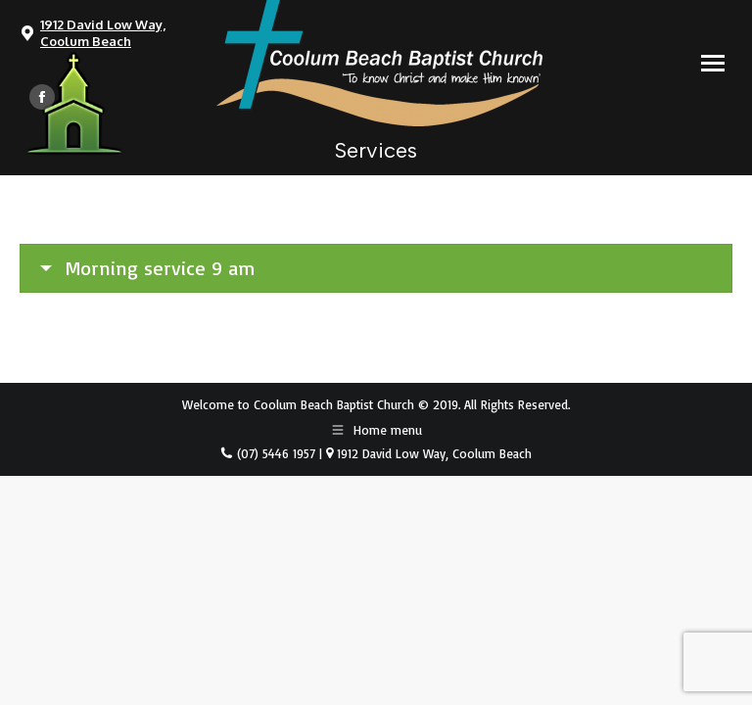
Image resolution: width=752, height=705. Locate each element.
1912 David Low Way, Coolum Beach (102, 33)
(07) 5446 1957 (274, 453)
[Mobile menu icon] (712, 63)
